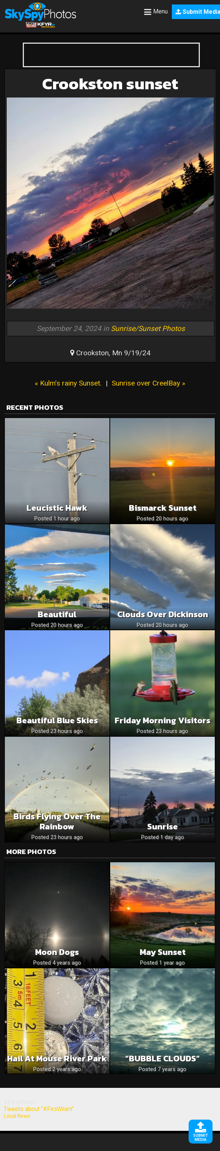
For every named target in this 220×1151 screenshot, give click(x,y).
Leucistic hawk (57, 508)
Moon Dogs (57, 952)
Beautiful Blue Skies (57, 720)
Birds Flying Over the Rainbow (56, 821)
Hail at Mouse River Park (57, 1058)
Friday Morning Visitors (162, 720)
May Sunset (163, 952)
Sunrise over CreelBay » (148, 383)
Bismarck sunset (162, 508)
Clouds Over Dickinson (162, 614)
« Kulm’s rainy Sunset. (68, 383)
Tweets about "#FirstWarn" (39, 1109)
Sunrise (162, 827)
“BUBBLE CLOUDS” (162, 1058)
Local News (17, 1116)
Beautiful (57, 614)
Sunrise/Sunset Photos (148, 328)
